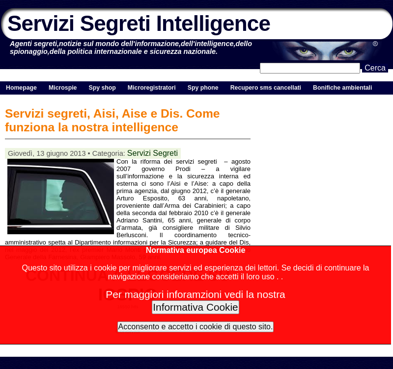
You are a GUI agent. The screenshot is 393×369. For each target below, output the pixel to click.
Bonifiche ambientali (342, 87)
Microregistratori (152, 87)
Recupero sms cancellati (265, 87)
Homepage (21, 87)
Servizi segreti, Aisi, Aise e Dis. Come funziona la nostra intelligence (112, 120)
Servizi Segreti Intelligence (138, 23)
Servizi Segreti (152, 153)
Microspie (63, 87)
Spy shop (101, 87)
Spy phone (203, 87)
